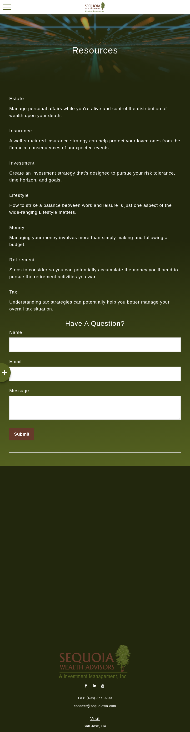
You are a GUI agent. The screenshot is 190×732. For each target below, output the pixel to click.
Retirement (22, 259)
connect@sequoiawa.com (95, 706)
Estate (16, 98)
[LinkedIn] (94, 685)
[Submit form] (21, 434)
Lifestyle (19, 195)
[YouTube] (103, 685)
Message (19, 390)
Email (15, 361)
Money (17, 227)
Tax (13, 291)
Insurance (20, 130)
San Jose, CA (95, 726)
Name (15, 332)
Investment (22, 163)
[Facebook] (86, 685)
